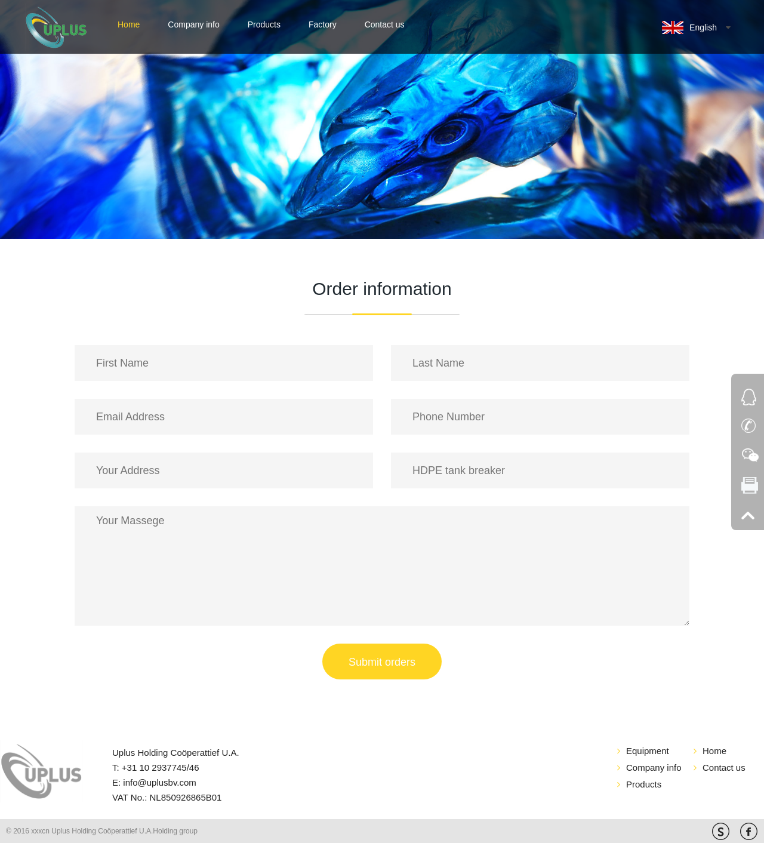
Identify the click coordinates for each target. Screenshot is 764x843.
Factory (323, 24)
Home (129, 24)
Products (264, 24)
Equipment (647, 751)
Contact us (385, 24)
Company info (193, 24)
